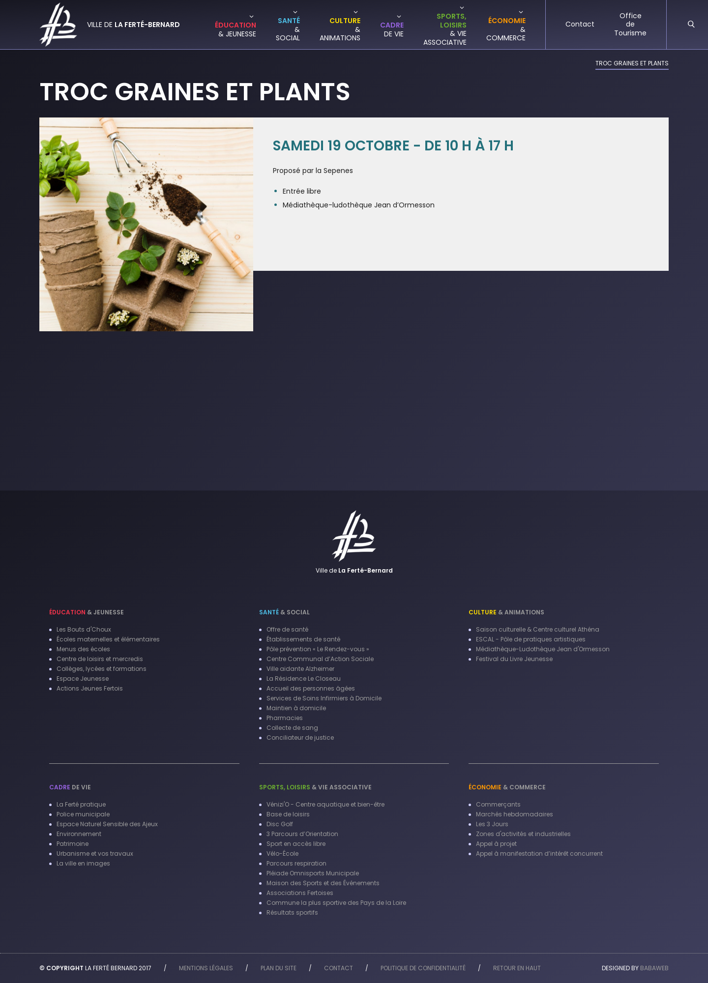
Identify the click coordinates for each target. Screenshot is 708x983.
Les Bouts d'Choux (84, 629)
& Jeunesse (86, 612)
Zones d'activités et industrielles (523, 834)
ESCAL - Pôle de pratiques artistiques (531, 639)
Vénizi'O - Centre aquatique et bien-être (325, 804)
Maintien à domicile (296, 708)
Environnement (79, 834)
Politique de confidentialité (423, 968)
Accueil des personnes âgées (310, 688)
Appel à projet (496, 843)
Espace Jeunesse (83, 678)
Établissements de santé (303, 639)
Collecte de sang (292, 727)
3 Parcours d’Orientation (302, 834)
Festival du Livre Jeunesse (514, 659)
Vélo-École (282, 853)
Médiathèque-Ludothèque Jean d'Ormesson (543, 649)
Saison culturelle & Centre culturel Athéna (537, 629)
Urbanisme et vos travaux (95, 853)
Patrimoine (72, 843)
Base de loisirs (288, 814)
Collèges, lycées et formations (102, 669)
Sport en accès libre (295, 843)
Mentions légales (206, 968)
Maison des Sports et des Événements (323, 883)
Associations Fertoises (299, 893)
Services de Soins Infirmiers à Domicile (324, 698)
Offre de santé (287, 629)
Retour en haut (517, 968)
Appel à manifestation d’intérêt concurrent (539, 853)
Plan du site (278, 968)
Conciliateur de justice (300, 737)
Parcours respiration (296, 863)
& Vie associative (315, 787)
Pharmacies (284, 718)
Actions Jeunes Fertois (90, 688)
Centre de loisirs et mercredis (100, 659)
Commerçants (498, 804)
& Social (284, 612)
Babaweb (654, 968)
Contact (338, 968)
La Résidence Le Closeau (303, 678)
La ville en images (83, 863)
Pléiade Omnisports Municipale (312, 873)
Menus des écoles (83, 649)
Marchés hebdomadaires (514, 814)
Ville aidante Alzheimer (300, 669)
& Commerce (507, 787)
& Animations (506, 612)
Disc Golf (279, 824)
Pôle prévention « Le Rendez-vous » (317, 649)
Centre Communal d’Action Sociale (320, 659)
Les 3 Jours (492, 824)
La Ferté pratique (81, 804)
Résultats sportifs (292, 912)
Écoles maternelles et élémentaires (108, 639)
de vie (70, 787)
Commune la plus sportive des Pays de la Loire (336, 902)
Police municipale (83, 814)
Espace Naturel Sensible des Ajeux (107, 824)
